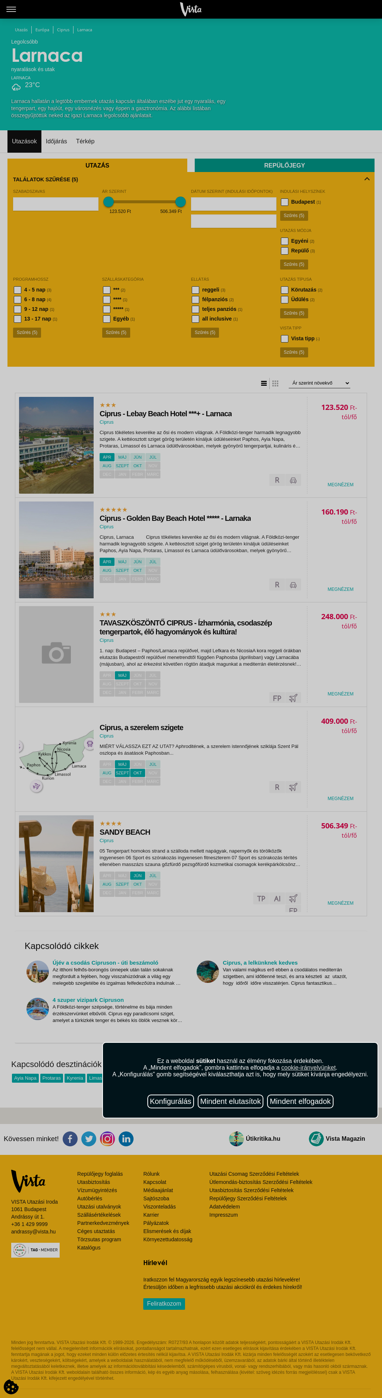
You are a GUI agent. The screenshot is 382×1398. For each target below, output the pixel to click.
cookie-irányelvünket (308, 1067)
